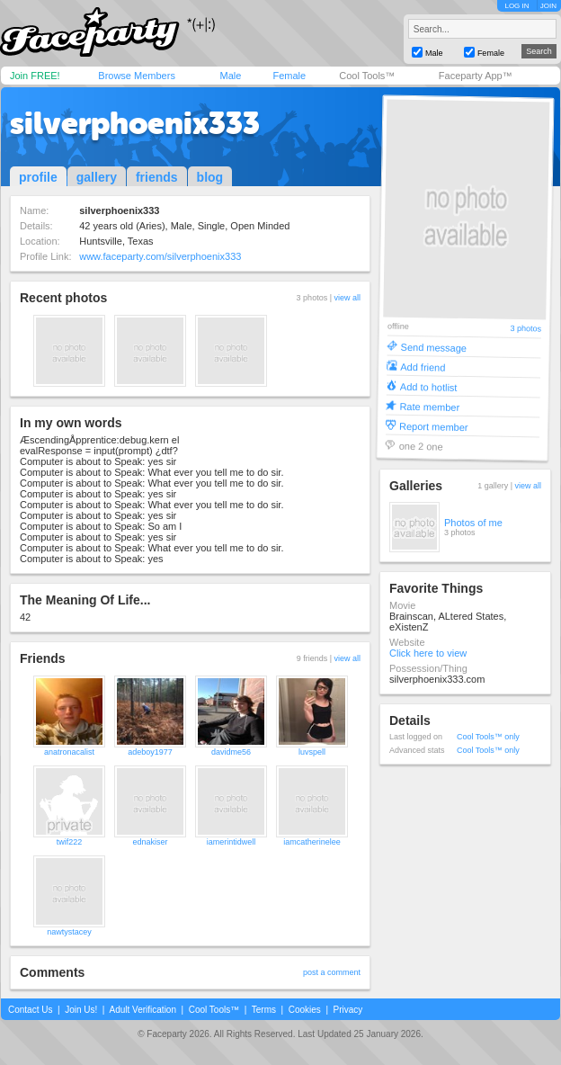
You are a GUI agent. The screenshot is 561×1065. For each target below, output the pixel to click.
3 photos (525, 329)
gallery (96, 177)
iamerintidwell (231, 841)
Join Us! (81, 1010)
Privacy (348, 1010)
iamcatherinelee (312, 841)
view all (347, 297)
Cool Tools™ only (488, 736)
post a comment (332, 972)
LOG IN (516, 6)
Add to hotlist (429, 386)
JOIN (548, 6)
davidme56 (231, 751)
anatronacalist (69, 751)
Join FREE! (35, 75)
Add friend (422, 366)
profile (38, 177)
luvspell (311, 751)
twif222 (70, 841)
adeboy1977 (150, 751)
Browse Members (136, 75)
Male (230, 75)
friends (157, 177)
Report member (433, 426)
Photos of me (473, 522)
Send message (434, 347)
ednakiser (149, 841)
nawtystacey (69, 931)
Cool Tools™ (367, 75)
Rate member (429, 406)
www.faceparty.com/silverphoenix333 (160, 256)
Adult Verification (142, 1010)
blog (210, 177)
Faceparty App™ (475, 75)
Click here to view (428, 653)
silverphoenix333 (135, 123)
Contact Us (30, 1010)
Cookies (305, 1010)
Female (289, 75)
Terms (264, 1010)
